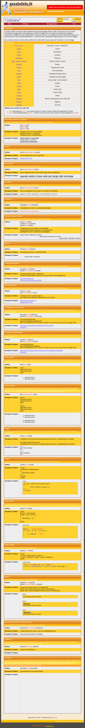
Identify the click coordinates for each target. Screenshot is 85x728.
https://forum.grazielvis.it (28, 300)
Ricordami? (77, 19)
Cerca (74, 24)
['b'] (16, 45)
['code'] (19, 86)
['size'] (19, 52)
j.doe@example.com (27, 278)
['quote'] (18, 95)
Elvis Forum (66, 721)
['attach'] (19, 102)
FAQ (20, 19)
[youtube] (19, 105)
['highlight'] (18, 58)
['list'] (19, 80)
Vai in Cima (80, 721)
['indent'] (19, 64)
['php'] (19, 89)
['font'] (19, 55)
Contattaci (59, 721)
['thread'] (19, 74)
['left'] (13, 61)
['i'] (19, 45)
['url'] (18, 70)
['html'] (19, 92)
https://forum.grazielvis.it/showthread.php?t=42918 (36, 325)
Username (60, 19)
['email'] (18, 67)
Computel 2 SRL (49, 726)
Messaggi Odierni (52, 24)
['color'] (19, 49)
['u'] (22, 45)
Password (59, 21)
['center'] (23, 61)
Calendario (25, 24)
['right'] (18, 61)
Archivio (73, 721)
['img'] (19, 83)
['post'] (19, 77)
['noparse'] (19, 99)
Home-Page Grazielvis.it (55, 11)
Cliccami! (23, 327)
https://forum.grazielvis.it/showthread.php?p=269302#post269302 (41, 350)
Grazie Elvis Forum (12, 19)
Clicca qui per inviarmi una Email (31, 280)
